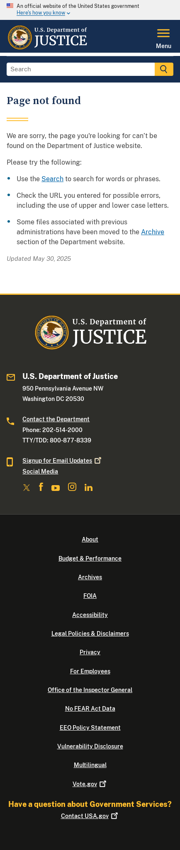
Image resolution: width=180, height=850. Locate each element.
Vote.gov (90, 784)
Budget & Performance (90, 558)
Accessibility (90, 615)
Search (52, 179)
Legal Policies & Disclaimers (90, 633)
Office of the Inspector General (90, 690)
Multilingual (90, 765)
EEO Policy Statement (90, 727)
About (90, 539)
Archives (90, 577)
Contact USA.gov (90, 816)
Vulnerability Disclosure (90, 746)
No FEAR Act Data (90, 708)
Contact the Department (56, 419)
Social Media (40, 471)
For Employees (90, 671)
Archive (152, 232)
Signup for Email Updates (62, 460)
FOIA (90, 596)
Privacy (90, 652)
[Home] (47, 47)
